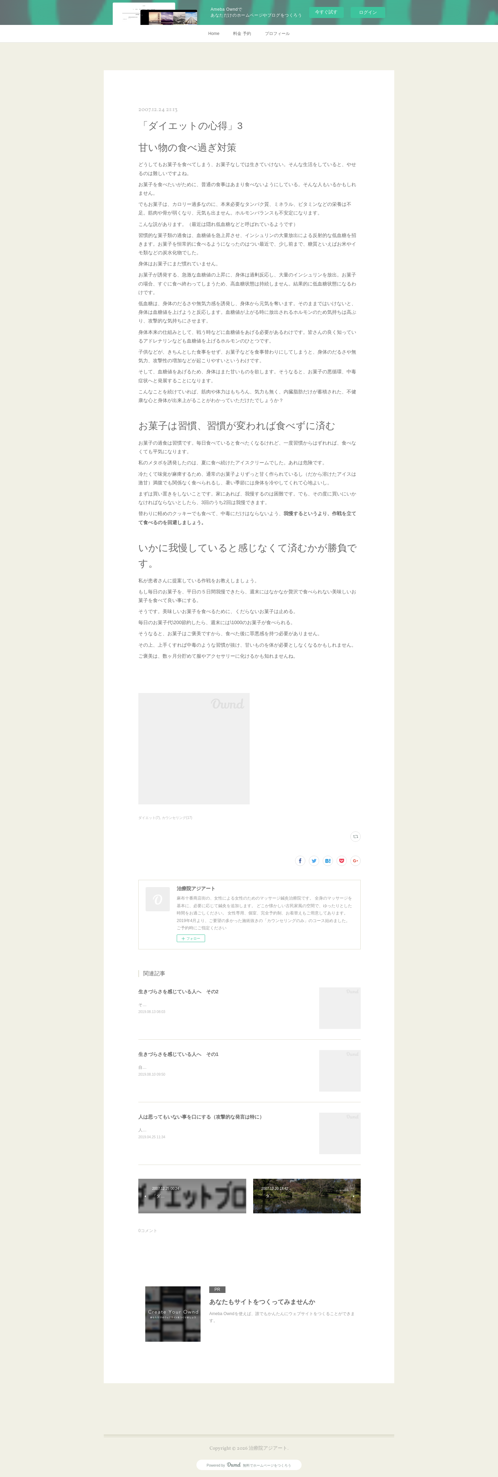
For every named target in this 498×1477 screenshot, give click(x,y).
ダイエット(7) (149, 818)
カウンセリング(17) (177, 818)
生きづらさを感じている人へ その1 (178, 1054)
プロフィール (277, 33)
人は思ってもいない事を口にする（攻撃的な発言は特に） (201, 1117)
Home (213, 33)
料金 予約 (242, 33)
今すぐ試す (326, 12)
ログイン (368, 12)
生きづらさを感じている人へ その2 (178, 991)
